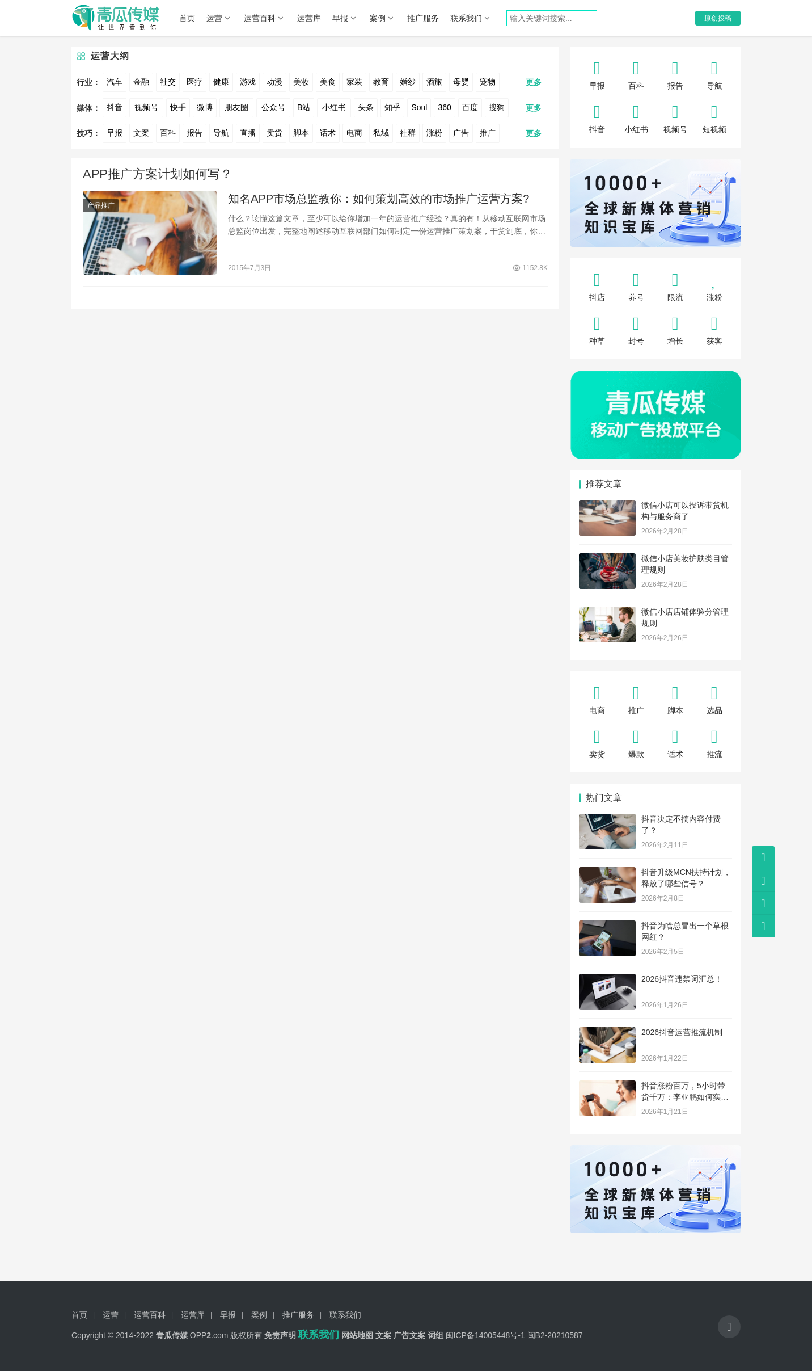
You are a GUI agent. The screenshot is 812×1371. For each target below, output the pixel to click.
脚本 (301, 132)
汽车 (114, 81)
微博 (205, 107)
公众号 (273, 107)
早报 (340, 18)
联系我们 (466, 18)
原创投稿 (717, 18)
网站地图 (357, 1335)
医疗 (194, 81)
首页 (187, 18)
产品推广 (101, 205)
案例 (378, 18)
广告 (461, 132)
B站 (303, 107)
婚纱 (408, 81)
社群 (408, 132)
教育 (381, 81)
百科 (168, 132)
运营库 (309, 18)
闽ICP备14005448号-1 (485, 1335)
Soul (419, 107)
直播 (248, 132)
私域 (381, 132)
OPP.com (209, 1335)
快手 (178, 107)
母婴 (461, 81)
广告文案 (409, 1335)
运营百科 (260, 18)
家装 (354, 81)
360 (444, 107)
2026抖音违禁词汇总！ (681, 978)
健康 (221, 81)
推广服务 (423, 18)
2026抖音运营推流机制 (681, 1032)
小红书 (334, 107)
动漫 (274, 81)
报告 (194, 132)
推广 (488, 132)
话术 (328, 132)
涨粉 (434, 132)
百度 (470, 107)
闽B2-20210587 (555, 1335)
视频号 (146, 107)
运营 (214, 18)
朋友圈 (236, 107)
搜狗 (497, 107)
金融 (141, 81)
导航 (221, 132)
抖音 (114, 107)
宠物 (488, 81)
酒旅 (434, 81)
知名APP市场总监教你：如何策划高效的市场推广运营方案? (378, 198)
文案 (141, 132)
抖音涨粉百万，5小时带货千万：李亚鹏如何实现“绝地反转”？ (685, 1096)
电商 (354, 132)
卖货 (274, 132)
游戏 (248, 81)
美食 (328, 81)
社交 (168, 81)
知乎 (392, 107)
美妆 (301, 81)
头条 (366, 107)
